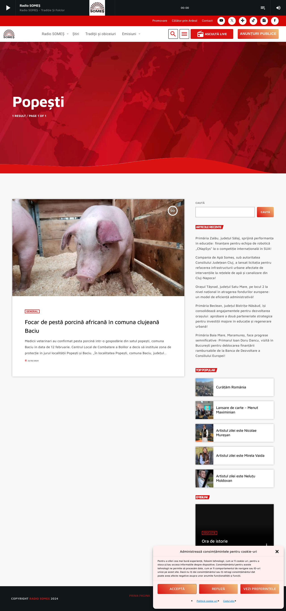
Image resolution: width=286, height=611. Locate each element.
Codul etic (229, 601)
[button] (277, 551)
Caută (200, 202)
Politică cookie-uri (207, 601)
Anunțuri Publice (258, 34)
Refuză (218, 589)
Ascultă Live (212, 34)
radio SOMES (39, 598)
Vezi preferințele (260, 589)
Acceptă (177, 589)
